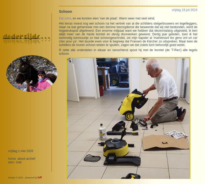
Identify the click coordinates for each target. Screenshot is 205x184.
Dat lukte (65, 18)
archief (30, 158)
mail (18, 162)
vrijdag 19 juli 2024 (184, 10)
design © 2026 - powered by (25, 177)
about (21, 158)
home (12, 158)
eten (11, 162)
